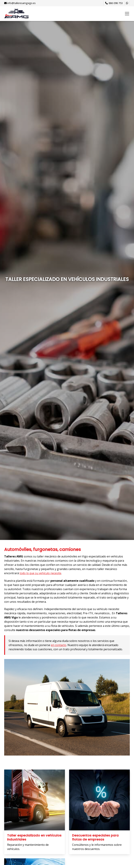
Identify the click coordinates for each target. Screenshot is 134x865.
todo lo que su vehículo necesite (40, 573)
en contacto (58, 645)
